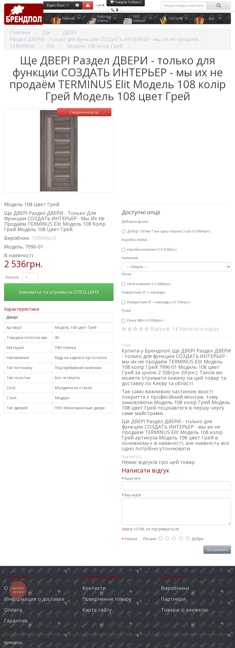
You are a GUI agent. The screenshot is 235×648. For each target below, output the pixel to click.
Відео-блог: (57, 5)
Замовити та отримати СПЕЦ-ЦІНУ (58, 292)
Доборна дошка (135, 221)
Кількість (12, 277)
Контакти (94, 588)
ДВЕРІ (69, 32)
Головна (20, 32)
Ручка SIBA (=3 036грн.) (142, 320)
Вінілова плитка (104, 18)
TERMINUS (22, 46)
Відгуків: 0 (162, 328)
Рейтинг (130, 539)
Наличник (130, 258)
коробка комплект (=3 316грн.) (149, 249)
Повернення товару (106, 599)
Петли (126, 274)
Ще (212, 18)
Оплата (13, 609)
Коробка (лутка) (134, 239)
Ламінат (68, 18)
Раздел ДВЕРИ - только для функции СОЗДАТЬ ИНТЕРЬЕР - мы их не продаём (104, 39)
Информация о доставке (34, 599)
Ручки (126, 310)
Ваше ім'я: (132, 478)
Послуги (176, 18)
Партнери (173, 599)
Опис (126, 345)
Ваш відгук (132, 495)
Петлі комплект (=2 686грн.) (146, 284)
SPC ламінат (139, 18)
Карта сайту (97, 609)
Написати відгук (199, 328)
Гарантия (15, 620)
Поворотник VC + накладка (143, 292)
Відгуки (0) (131, 456)
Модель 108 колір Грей (95, 46)
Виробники (175, 588)
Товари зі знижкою (184, 609)
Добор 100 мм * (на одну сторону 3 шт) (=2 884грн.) (166, 231)
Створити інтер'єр (84, 112)
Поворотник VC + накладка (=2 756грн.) (156, 302)
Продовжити (217, 549)
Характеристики (21, 309)
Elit (51, 46)
